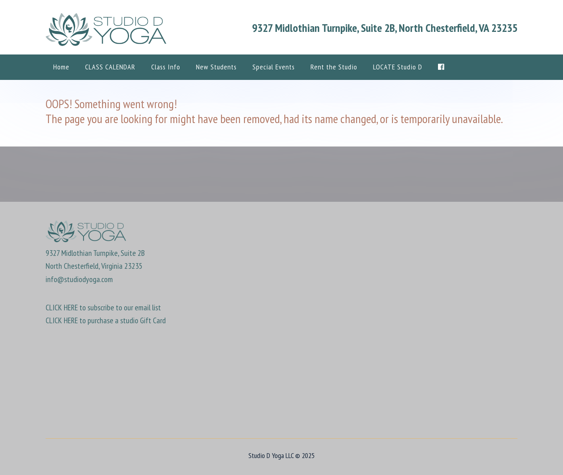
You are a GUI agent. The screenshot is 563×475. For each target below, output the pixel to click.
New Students (216, 66)
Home (61, 66)
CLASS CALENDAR (110, 66)
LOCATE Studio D (397, 66)
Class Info (165, 66)
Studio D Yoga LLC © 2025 (281, 455)
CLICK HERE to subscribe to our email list (103, 307)
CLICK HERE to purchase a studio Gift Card (106, 320)
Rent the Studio (334, 66)
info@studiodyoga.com (79, 279)
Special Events (273, 66)
